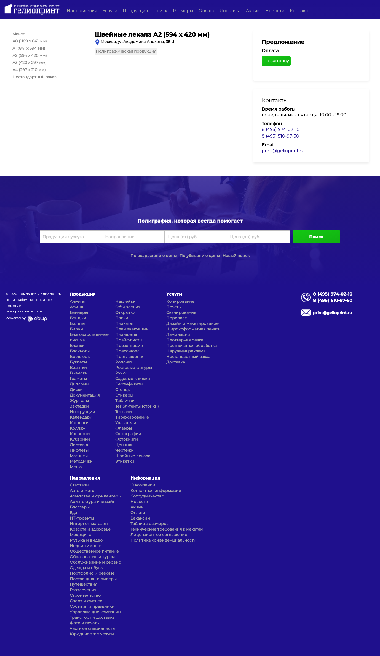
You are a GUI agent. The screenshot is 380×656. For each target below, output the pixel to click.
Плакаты (124, 323)
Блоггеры (80, 507)
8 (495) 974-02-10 (281, 129)
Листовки (80, 444)
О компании (142, 485)
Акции (253, 10)
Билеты (77, 323)
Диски (76, 389)
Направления (82, 10)
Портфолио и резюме (92, 573)
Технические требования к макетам (166, 529)
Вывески (79, 373)
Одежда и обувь (86, 567)
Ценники (124, 444)
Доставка (230, 10)
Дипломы (79, 384)
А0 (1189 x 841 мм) (29, 41)
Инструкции (82, 411)
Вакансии (140, 518)
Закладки (79, 406)
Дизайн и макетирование (192, 323)
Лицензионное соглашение (158, 534)
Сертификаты (129, 384)
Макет (18, 33)
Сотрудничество (147, 496)
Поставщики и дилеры (93, 578)
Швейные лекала (132, 455)
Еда (73, 512)
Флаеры (123, 428)
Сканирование (181, 312)
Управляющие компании (95, 611)
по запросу (276, 60)
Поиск (160, 10)
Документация (85, 395)
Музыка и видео (86, 540)
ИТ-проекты (82, 518)
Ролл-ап (123, 362)
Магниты (79, 455)
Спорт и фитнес (86, 600)
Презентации (129, 345)
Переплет (176, 317)
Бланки (77, 345)
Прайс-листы (128, 340)
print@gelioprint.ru (283, 150)
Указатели (125, 422)
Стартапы (79, 485)
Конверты (80, 433)
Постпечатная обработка (191, 345)
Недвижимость (85, 545)
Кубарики (80, 439)
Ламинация (178, 334)
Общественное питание (94, 551)
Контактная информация (155, 490)
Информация (145, 478)
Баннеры (79, 312)
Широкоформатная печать (193, 328)
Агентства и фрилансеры (95, 496)
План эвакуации (132, 328)
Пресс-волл (127, 351)
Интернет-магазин (89, 523)
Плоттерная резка (184, 340)
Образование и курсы (92, 556)
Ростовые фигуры (133, 367)
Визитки (78, 367)
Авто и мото (82, 490)
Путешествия (83, 584)
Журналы (79, 400)
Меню (76, 466)
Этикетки (124, 461)
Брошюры (80, 356)
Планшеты (126, 334)
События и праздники (92, 606)
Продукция (135, 10)
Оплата (206, 10)
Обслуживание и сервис (95, 562)
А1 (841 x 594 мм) (28, 48)
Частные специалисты (92, 628)
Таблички (125, 400)
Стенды (122, 389)
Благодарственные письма (89, 337)
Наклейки (125, 301)
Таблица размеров (149, 523)
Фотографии (128, 433)
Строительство (85, 595)
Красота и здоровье (90, 529)
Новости (274, 10)
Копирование (180, 301)
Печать (173, 306)
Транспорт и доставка (92, 617)
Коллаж (77, 428)
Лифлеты (79, 450)
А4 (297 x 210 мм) (29, 69)
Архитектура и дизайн (92, 501)
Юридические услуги (92, 633)
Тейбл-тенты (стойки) (137, 406)
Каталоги (79, 422)
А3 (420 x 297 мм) (29, 62)
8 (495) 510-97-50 (280, 136)
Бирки (76, 328)
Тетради (123, 411)
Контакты (300, 10)
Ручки (121, 373)
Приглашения (129, 356)
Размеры (183, 10)
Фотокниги (126, 439)
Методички (81, 461)
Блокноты (80, 351)
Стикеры (124, 395)
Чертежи (124, 450)
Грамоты (78, 378)
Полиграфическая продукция (126, 51)
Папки (121, 317)
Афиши (77, 306)
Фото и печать (84, 622)
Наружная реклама (185, 351)
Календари (81, 417)
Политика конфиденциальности (163, 540)
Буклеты (78, 362)
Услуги (110, 10)
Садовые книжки (132, 378)
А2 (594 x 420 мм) (29, 55)
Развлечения (83, 589)
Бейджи (78, 317)
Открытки (125, 312)
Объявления (127, 306)
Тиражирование (132, 417)
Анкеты (77, 301)
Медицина (80, 534)
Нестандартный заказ (34, 76)
